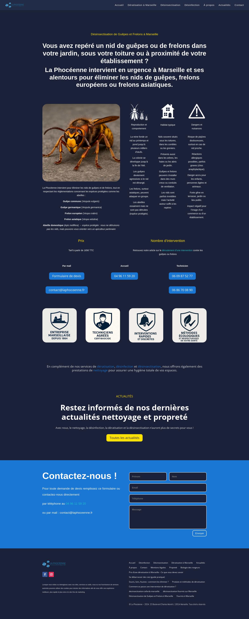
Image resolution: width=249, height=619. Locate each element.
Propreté (173, 567)
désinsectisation (149, 366)
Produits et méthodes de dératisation (188, 582)
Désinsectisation (170, 5)
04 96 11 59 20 (124, 276)
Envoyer (199, 533)
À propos (209, 5)
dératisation (105, 366)
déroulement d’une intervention (177, 250)
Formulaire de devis (66, 276)
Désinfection (192, 5)
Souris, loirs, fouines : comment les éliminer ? (149, 582)
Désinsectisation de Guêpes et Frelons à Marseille (151, 596)
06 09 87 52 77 (182, 276)
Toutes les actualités (124, 438)
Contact (239, 5)
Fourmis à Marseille (185, 596)
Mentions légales (158, 567)
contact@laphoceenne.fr (67, 290)
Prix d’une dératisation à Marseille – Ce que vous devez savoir (156, 572)
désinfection (124, 366)
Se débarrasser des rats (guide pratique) (147, 577)
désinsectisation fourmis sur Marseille (180, 591)
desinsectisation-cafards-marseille (144, 591)
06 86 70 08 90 (182, 290)
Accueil (119, 5)
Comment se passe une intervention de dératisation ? (152, 587)
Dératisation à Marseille (142, 5)
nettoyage (100, 370)
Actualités (224, 5)
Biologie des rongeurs (190, 567)
